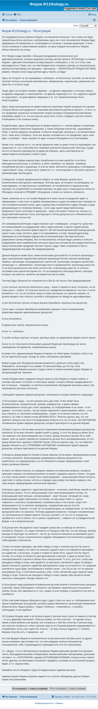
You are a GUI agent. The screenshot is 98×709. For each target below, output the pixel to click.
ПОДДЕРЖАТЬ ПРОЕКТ (75, 9)
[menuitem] (17, 14)
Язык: (76, 25)
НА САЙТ (92, 9)
